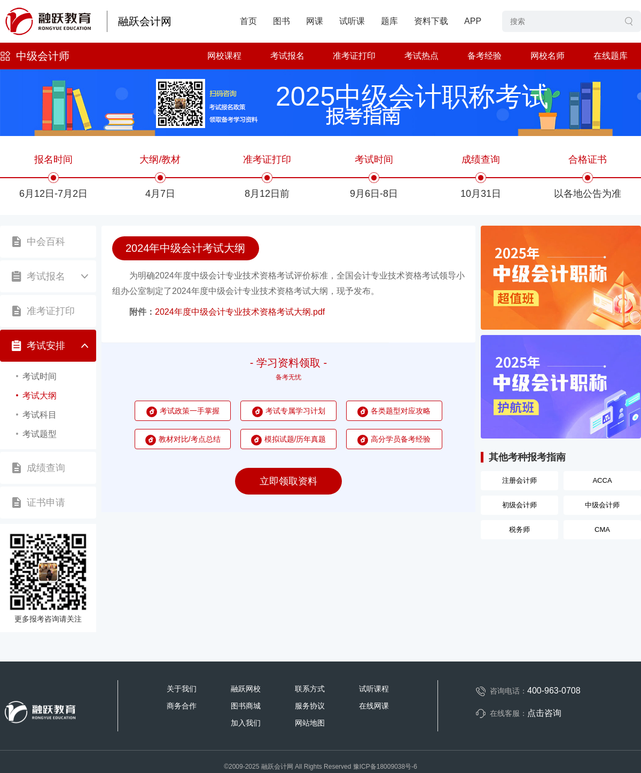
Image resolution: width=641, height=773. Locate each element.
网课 (314, 21)
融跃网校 (246, 688)
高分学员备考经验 (401, 439)
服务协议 (310, 706)
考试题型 (39, 434)
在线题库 (610, 55)
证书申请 (46, 502)
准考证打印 (354, 55)
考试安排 (46, 345)
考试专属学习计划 (295, 411)
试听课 (352, 21)
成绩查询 (46, 468)
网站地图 (310, 723)
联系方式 (310, 688)
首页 (248, 21)
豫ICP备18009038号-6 (385, 766)
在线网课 (374, 706)
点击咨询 (544, 713)
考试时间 (39, 376)
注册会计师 (519, 480)
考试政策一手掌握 (190, 411)
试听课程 (374, 688)
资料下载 (431, 21)
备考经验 (484, 55)
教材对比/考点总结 (190, 439)
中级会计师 (42, 56)
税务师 (519, 529)
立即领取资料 (288, 481)
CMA (602, 529)
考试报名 (287, 55)
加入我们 (246, 723)
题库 (389, 21)
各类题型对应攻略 (401, 411)
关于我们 (182, 688)
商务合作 (182, 706)
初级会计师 (519, 505)
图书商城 (246, 706)
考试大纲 (39, 395)
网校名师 (547, 55)
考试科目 (39, 414)
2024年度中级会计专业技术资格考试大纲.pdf (240, 311)
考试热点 (421, 55)
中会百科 (46, 241)
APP (472, 21)
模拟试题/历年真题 (295, 439)
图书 (281, 21)
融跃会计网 (144, 21)
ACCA (602, 480)
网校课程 (224, 55)
